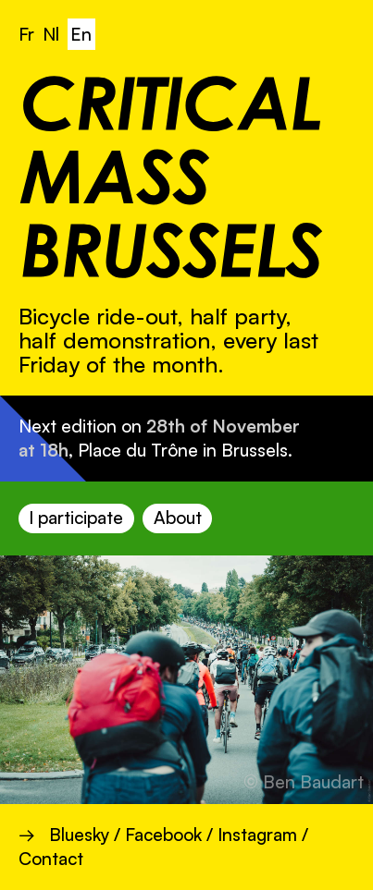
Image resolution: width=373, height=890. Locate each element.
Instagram (257, 834)
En (81, 34)
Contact (51, 858)
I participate (76, 517)
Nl (51, 34)
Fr (26, 34)
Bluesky (79, 834)
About (178, 517)
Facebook (163, 834)
